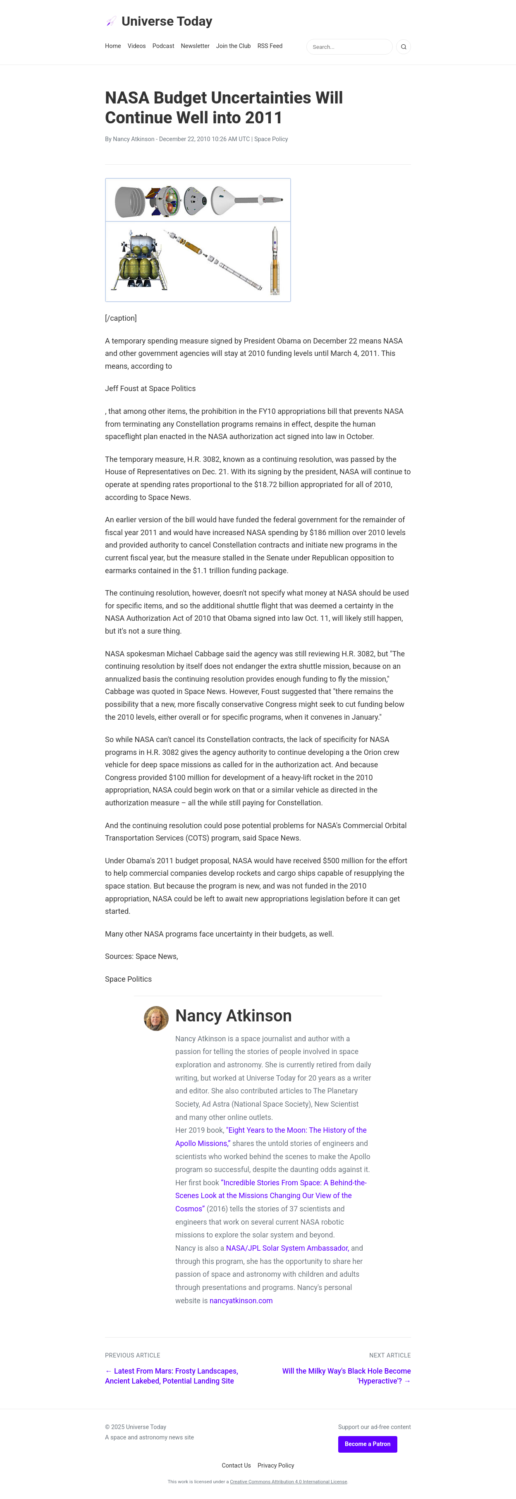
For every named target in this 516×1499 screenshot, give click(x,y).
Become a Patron (368, 1444)
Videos (137, 46)
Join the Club (233, 46)
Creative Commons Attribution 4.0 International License (288, 1482)
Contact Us (236, 1465)
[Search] (403, 46)
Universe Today (159, 21)
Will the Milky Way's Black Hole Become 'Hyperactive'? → (346, 1376)
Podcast (163, 46)
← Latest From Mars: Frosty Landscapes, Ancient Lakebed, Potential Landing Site (171, 1376)
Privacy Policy (276, 1465)
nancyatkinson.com (241, 1301)
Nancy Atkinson (133, 139)
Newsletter (195, 46)
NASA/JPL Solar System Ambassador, (287, 1248)
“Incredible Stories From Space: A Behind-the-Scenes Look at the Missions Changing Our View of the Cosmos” (271, 1196)
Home (113, 46)
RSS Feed (270, 46)
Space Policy (271, 139)
